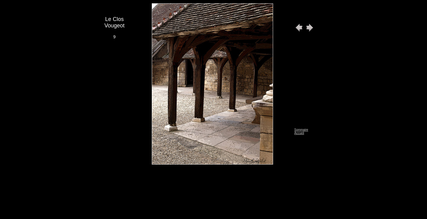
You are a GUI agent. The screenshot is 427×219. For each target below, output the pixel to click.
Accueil (299, 133)
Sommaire (301, 129)
